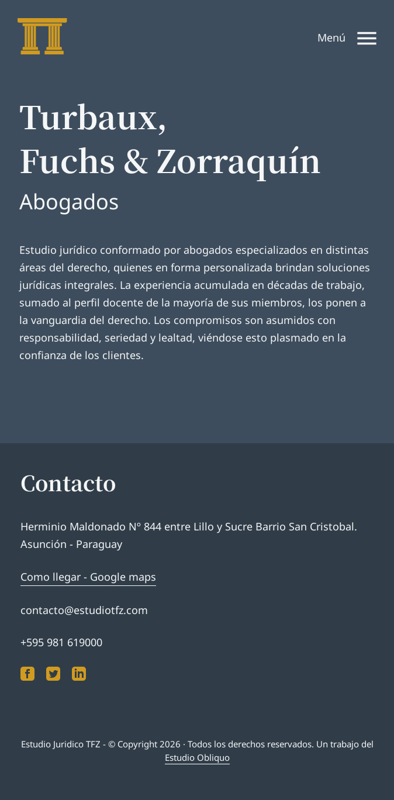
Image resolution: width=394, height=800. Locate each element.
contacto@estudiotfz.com (84, 610)
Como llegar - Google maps (88, 577)
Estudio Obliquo (197, 757)
